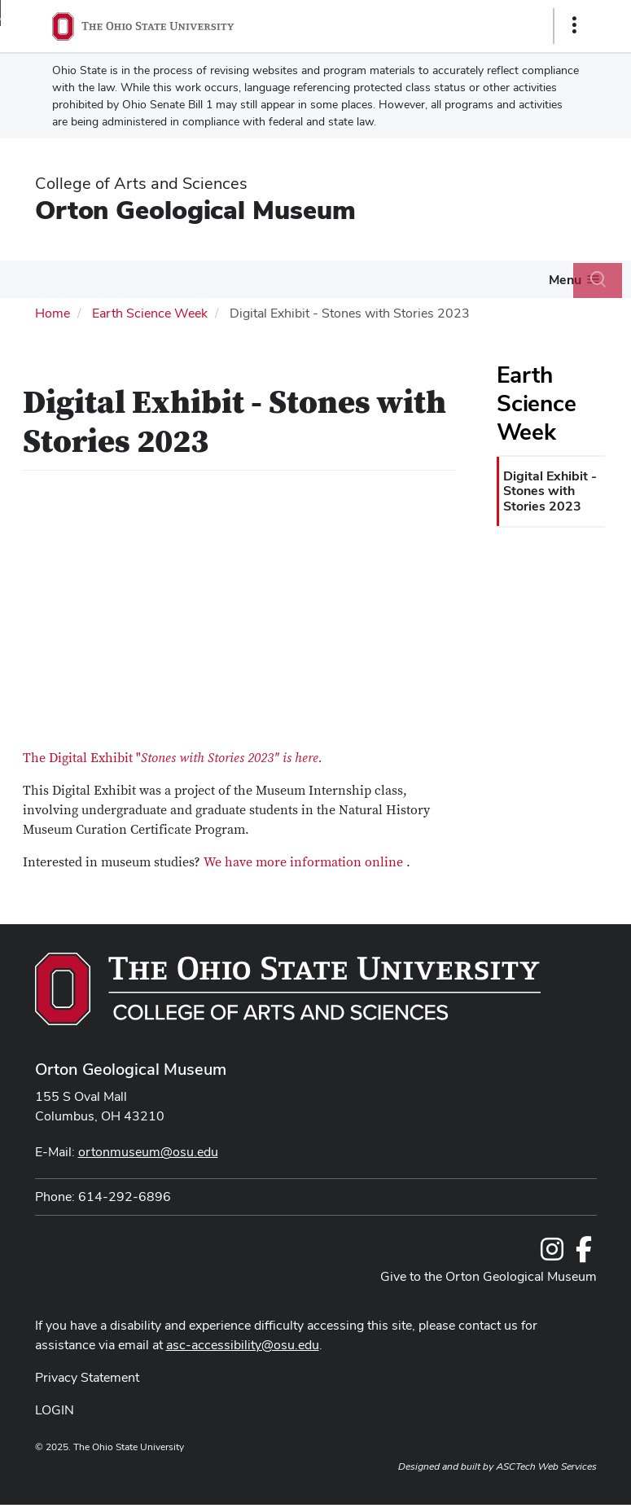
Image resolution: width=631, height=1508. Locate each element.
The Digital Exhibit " (172, 758)
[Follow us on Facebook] (584, 1254)
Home (52, 313)
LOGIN (54, 1409)
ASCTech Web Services (546, 1466)
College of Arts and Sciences (141, 183)
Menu (565, 279)
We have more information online (303, 862)
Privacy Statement (87, 1377)
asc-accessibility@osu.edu (242, 1344)
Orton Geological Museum (195, 209)
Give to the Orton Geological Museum (488, 1276)
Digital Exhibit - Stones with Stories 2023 (550, 491)
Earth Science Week (150, 313)
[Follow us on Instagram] (552, 1254)
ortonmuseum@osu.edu (148, 1151)
